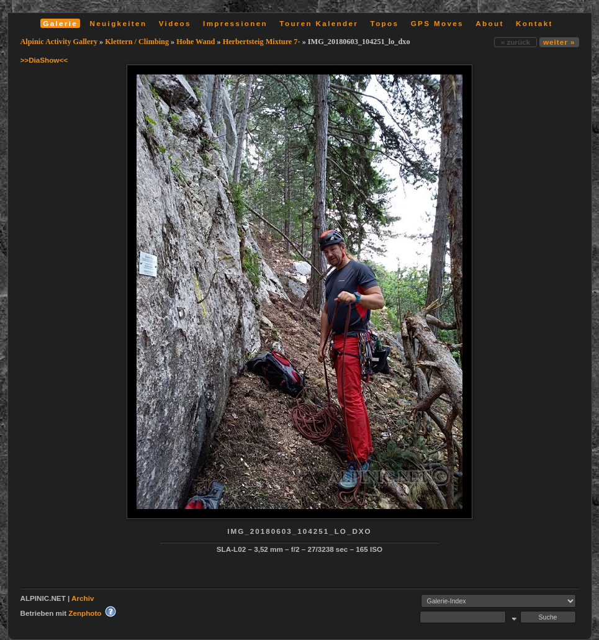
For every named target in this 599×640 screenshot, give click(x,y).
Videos (175, 23)
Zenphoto (84, 613)
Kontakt (534, 23)
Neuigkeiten (118, 23)
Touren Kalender (318, 23)
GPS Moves (437, 23)
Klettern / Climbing (137, 41)
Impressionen (235, 23)
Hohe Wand (195, 41)
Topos (385, 23)
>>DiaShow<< (44, 60)
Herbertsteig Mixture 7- (261, 41)
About (489, 23)
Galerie (60, 23)
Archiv (82, 598)
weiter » (559, 42)
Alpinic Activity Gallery (59, 41)
